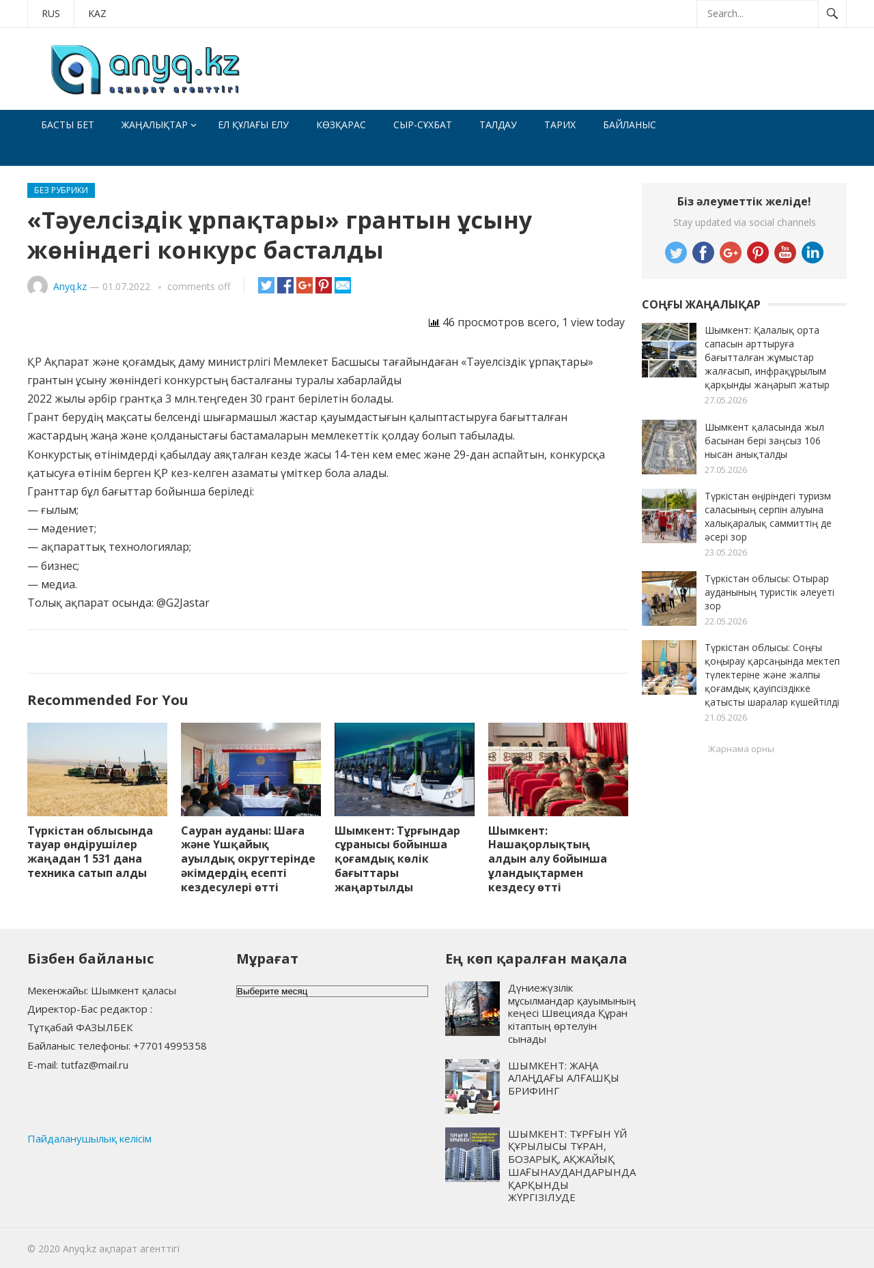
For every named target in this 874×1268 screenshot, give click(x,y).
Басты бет (67, 124)
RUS (51, 13)
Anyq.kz (70, 286)
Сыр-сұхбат (422, 124)
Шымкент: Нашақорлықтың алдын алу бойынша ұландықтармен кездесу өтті (547, 859)
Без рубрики (61, 190)
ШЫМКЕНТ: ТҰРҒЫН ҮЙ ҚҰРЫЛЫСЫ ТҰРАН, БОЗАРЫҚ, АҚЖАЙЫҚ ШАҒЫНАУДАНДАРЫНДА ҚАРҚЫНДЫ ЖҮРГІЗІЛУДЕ (572, 1166)
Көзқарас (341, 124)
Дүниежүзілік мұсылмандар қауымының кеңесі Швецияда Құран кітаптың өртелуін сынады (572, 1013)
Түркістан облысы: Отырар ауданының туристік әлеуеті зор (769, 592)
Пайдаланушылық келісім (89, 1138)
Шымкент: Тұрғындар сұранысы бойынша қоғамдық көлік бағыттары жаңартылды (397, 859)
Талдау (498, 124)
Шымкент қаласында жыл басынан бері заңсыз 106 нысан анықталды (764, 440)
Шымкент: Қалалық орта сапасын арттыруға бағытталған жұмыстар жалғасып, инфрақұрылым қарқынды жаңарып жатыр (767, 357)
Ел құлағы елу (253, 124)
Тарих (560, 124)
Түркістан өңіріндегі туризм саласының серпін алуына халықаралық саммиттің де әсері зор (768, 516)
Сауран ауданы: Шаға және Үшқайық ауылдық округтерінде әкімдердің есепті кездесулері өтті (248, 859)
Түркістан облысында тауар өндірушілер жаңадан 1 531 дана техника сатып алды (90, 851)
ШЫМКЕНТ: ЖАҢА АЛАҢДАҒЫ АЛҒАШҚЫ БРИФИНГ (563, 1078)
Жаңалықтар (155, 124)
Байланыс (629, 124)
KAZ (97, 13)
